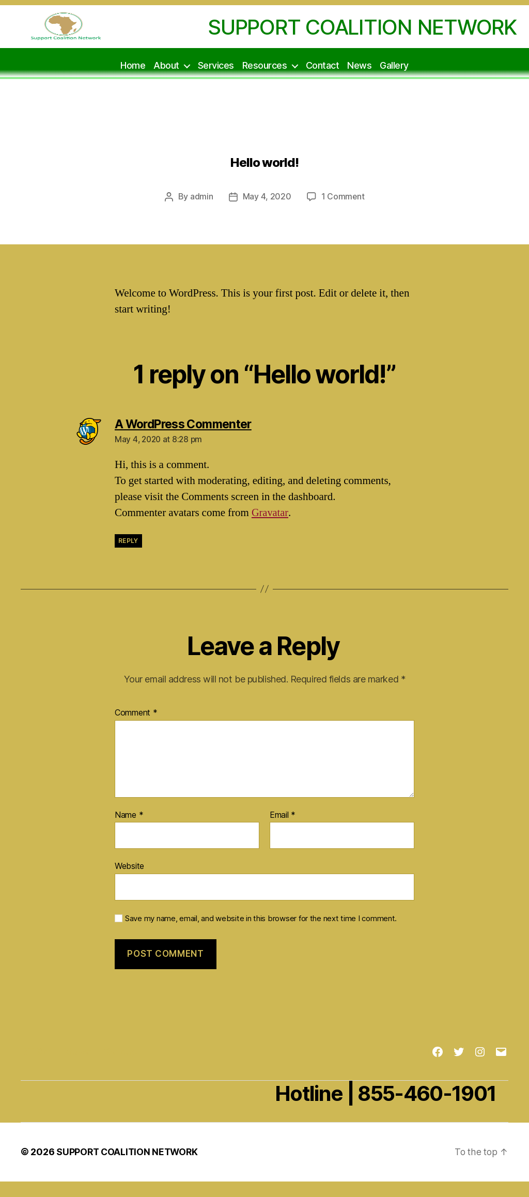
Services (216, 80)
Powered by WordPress (262, 1167)
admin (201, 213)
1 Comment (343, 213)
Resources (264, 80)
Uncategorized (264, 140)
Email (282, 830)
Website (129, 882)
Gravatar (270, 529)
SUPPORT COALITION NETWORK (128, 1167)
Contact (322, 80)
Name (129, 830)
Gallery (394, 80)
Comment (136, 729)
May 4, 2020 (266, 213)
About (166, 80)
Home (132, 80)
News (359, 80)
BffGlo (37, 1067)
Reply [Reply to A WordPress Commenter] (128, 557)
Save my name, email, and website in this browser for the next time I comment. (261, 934)
